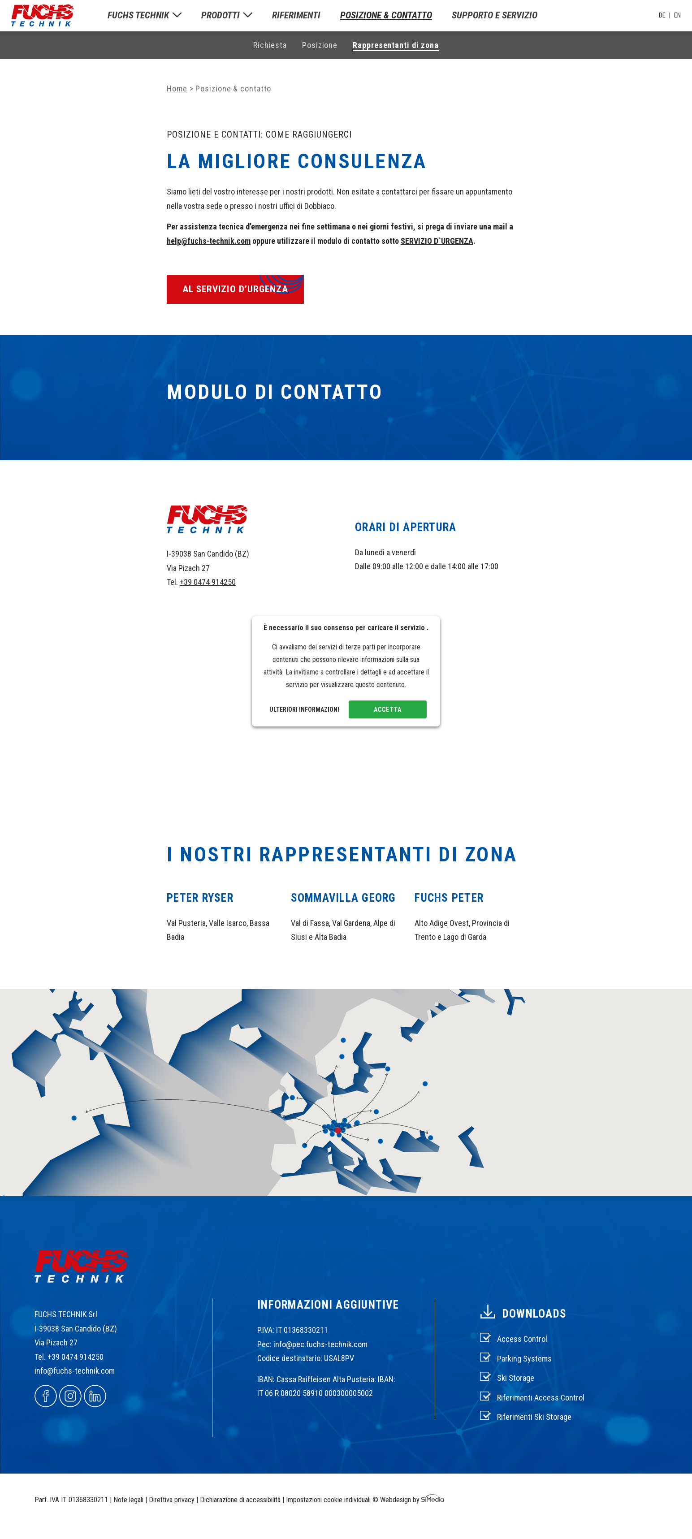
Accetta (387, 709)
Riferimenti (296, 15)
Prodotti (220, 15)
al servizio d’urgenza (235, 289)
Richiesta (270, 45)
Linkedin (95, 1396)
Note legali (128, 1500)
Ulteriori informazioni (304, 709)
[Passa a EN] (677, 15)
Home (177, 88)
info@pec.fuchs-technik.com (320, 1344)
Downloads (534, 1313)
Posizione (319, 45)
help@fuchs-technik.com (209, 241)
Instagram (70, 1396)
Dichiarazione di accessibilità (240, 1500)
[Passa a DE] (664, 15)
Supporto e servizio (494, 15)
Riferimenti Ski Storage (534, 1417)
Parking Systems (524, 1358)
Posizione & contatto (386, 15)
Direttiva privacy (172, 1500)
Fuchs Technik (138, 15)
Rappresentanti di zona (396, 45)
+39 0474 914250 (208, 582)
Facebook (46, 1396)
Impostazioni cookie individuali (328, 1500)
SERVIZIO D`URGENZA (437, 241)
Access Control (522, 1339)
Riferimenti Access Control (540, 1397)
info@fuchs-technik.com (75, 1370)
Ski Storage (515, 1378)
